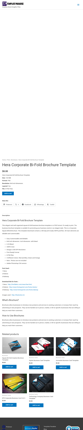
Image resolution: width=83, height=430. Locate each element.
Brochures (14, 111)
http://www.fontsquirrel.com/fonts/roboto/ (23, 238)
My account (47, 389)
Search (55, 405)
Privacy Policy (48, 394)
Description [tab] (6, 167)
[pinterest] (7, 378)
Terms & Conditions (50, 397)
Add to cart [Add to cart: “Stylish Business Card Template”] (37, 319)
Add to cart (8, 145)
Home (4, 111)
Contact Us (47, 392)
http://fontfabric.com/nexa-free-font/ (20, 236)
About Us (47, 383)
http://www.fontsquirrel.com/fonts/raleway (24, 241)
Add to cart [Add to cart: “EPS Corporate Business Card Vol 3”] (10, 356)
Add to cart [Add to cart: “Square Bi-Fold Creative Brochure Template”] (10, 318)
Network (51, 425)
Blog (45, 381)
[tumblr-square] (6, 382)
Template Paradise (50, 378)
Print (8, 111)
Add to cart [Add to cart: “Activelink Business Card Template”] (64, 319)
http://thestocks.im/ (18, 246)
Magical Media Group (70, 425)
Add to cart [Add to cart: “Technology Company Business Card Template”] (37, 357)
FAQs (45, 386)
